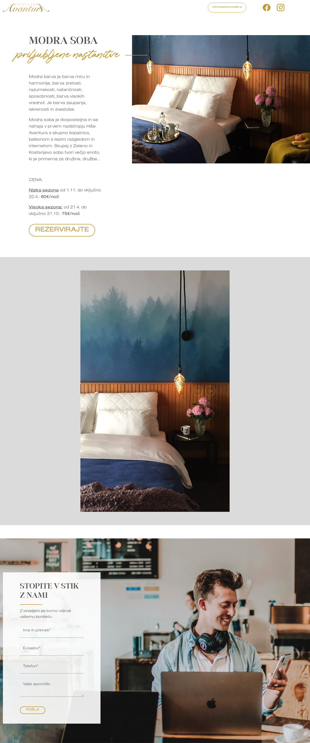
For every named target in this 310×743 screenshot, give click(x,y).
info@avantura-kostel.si (227, 7)
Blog (148, 7)
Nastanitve (112, 7)
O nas (161, 7)
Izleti (95, 7)
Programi (78, 7)
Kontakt (176, 7)
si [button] (290, 7)
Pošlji (32, 710)
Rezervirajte (62, 230)
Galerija (133, 7)
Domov (61, 7)
